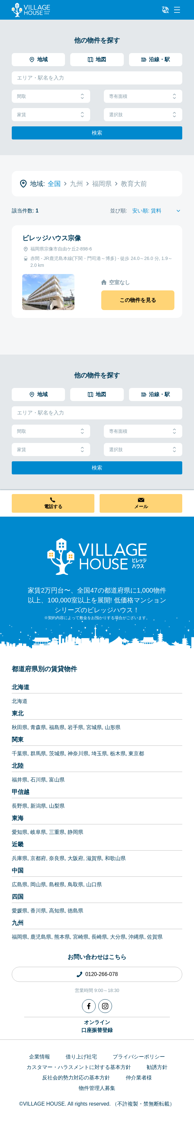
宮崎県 (81, 937)
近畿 (18, 844)
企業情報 (39, 1056)
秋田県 (19, 727)
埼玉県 (99, 753)
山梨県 (57, 806)
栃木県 (118, 753)
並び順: (118, 210)
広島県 (19, 884)
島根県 (57, 884)
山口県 (94, 884)
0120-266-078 (101, 974)
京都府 (38, 858)
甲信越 (20, 792)
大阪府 (75, 858)
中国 (18, 870)
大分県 (118, 937)
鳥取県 (75, 884)
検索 (97, 133)
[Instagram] (105, 1006)
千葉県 (19, 753)
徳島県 (75, 910)
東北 (18, 713)
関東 (18, 739)
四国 (18, 896)
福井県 (19, 779)
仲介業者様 (139, 1077)
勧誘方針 (157, 1067)
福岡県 (19, 937)
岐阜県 (38, 832)
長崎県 (99, 937)
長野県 (19, 806)
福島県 (57, 727)
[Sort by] (157, 211)
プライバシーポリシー (139, 1056)
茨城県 (57, 753)
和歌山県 (115, 858)
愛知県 (19, 832)
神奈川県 (78, 753)
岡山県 (38, 884)
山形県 (113, 727)
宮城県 (94, 727)
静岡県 (75, 832)
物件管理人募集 (97, 1088)
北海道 (20, 687)
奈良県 (57, 858)
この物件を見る (138, 300)
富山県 (57, 779)
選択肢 (143, 115)
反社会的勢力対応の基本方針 (76, 1077)
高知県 (57, 910)
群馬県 (38, 753)
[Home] (97, 556)
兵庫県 (19, 858)
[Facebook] (89, 1006)
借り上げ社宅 (81, 1056)
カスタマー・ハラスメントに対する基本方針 (78, 1067)
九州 (18, 923)
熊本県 (62, 937)
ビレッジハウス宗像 (51, 238)
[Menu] (177, 10)
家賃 (51, 115)
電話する (53, 506)
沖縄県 (136, 937)
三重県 (57, 832)
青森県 (38, 727)
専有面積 (143, 96)
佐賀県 (155, 937)
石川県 (38, 779)
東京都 (136, 753)
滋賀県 (94, 858)
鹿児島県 (40, 937)
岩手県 (75, 727)
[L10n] (165, 10)
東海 (18, 818)
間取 (51, 96)
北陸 (18, 766)
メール (141, 506)
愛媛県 (19, 910)
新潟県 (38, 806)
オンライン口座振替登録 (97, 1026)
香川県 (38, 910)
